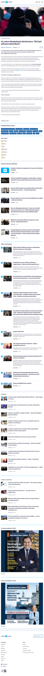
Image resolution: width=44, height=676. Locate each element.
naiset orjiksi (26, 129)
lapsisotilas (29, 131)
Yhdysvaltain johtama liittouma (8, 129)
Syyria (37, 133)
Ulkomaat (3, 47)
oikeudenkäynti (13, 133)
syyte (24, 133)
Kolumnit (3, 658)
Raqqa (40, 131)
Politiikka (3, 644)
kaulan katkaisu (5, 131)
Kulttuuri (3, 654)
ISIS (34, 133)
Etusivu (24, 644)
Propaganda (29, 133)
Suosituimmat (26, 646)
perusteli (21, 70)
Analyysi (3, 648)
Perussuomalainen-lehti (28, 652)
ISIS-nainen (35, 131)
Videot (2, 656)
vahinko (16, 131)
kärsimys (11, 131)
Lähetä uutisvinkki (27, 650)
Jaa (41, 47)
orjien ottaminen (33, 129)
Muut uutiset (8, 47)
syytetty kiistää (19, 129)
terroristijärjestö (5, 133)
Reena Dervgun (22, 131)
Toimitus (25, 648)
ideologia (20, 133)
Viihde (2, 660)
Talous (2, 646)
